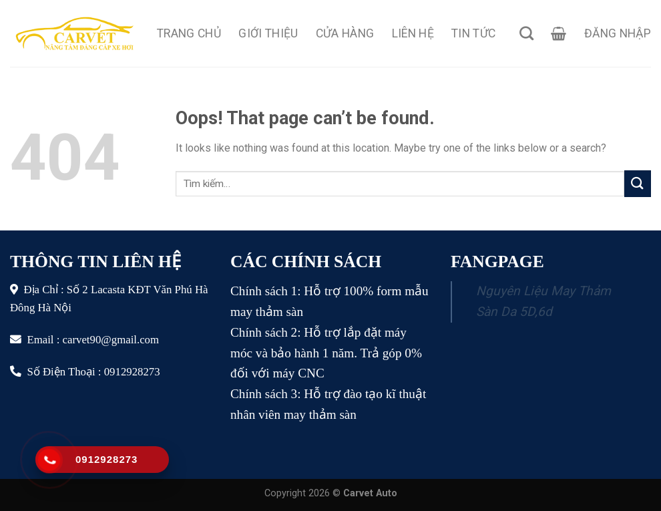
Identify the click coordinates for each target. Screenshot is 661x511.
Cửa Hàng (345, 33)
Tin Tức (473, 33)
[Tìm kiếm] (526, 33)
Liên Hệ (413, 33)
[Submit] (637, 183)
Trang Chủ (189, 33)
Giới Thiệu (268, 33)
